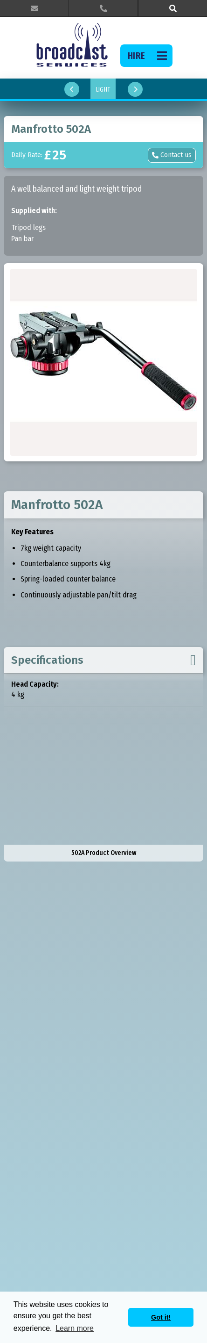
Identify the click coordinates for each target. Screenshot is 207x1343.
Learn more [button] (74, 1328)
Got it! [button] (161, 1317)
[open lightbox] (103, 362)
